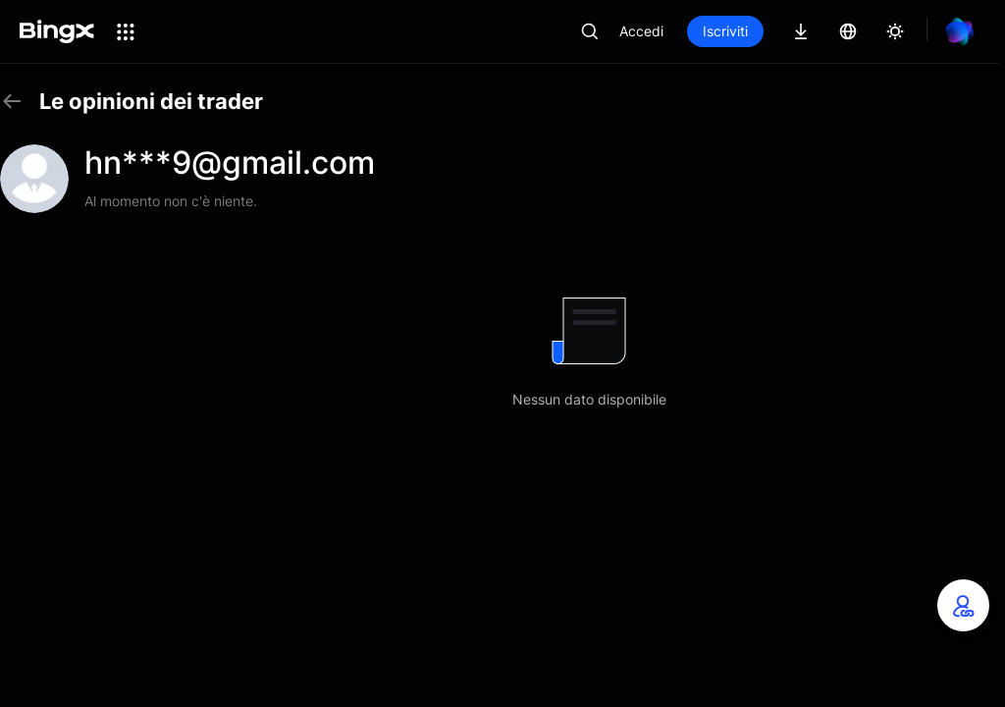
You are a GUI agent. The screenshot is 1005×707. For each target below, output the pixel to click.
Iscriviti (725, 31)
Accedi (641, 31)
